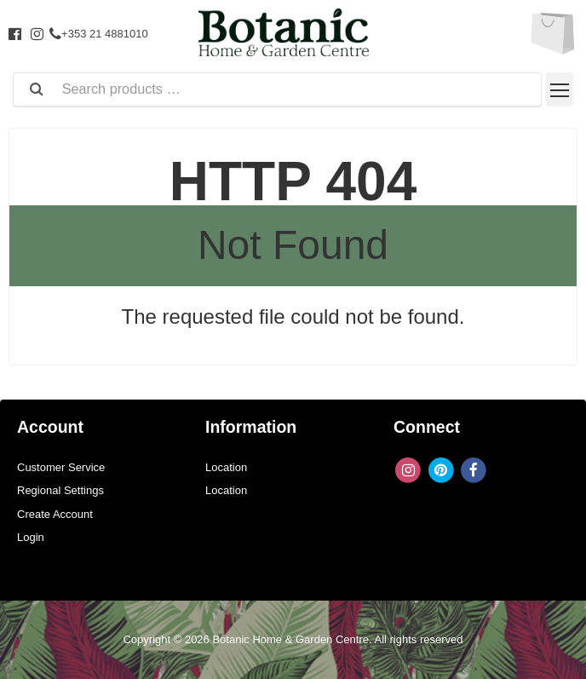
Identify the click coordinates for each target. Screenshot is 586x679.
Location (226, 467)
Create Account (55, 514)
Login (30, 537)
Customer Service (61, 467)
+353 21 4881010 (98, 33)
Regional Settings (60, 490)
